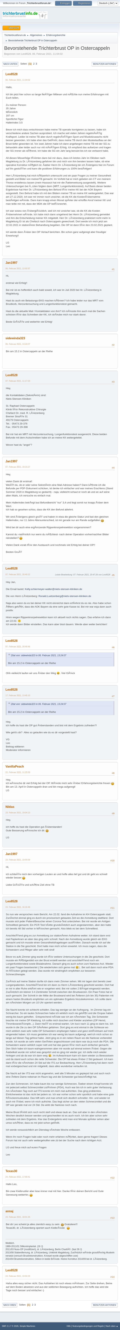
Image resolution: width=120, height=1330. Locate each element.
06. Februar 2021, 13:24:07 (17, 344)
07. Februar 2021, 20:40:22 (17, 574)
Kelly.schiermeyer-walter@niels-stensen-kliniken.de (53, 589)
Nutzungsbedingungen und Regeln (88, 1326)
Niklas (9, 806)
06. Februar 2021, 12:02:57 (17, 268)
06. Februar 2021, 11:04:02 (17, 80)
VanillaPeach (14, 766)
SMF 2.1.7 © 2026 (10, 1326)
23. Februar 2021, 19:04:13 (17, 812)
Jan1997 (11, 262)
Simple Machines (27, 1326)
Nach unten (10, 64)
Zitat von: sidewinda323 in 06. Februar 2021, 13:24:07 (38, 655)
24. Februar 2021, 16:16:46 (17, 907)
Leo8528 (11, 74)
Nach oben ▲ (112, 1326)
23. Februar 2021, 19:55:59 (17, 860)
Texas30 (11, 1171)
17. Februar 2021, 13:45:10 (17, 695)
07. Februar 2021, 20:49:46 (17, 646)
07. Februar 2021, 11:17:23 (17, 381)
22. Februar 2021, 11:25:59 (17, 772)
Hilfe (69, 1326)
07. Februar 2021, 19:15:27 (17, 467)
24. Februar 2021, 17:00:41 (17, 1177)
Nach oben (9, 1305)
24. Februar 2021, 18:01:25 (17, 1217)
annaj (9, 1211)
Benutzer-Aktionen (104, 64)
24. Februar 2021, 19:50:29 (17, 1276)
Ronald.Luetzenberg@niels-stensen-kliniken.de (64, 596)
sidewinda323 (15, 338)
